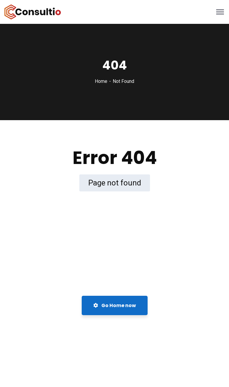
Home (101, 81)
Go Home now (114, 305)
